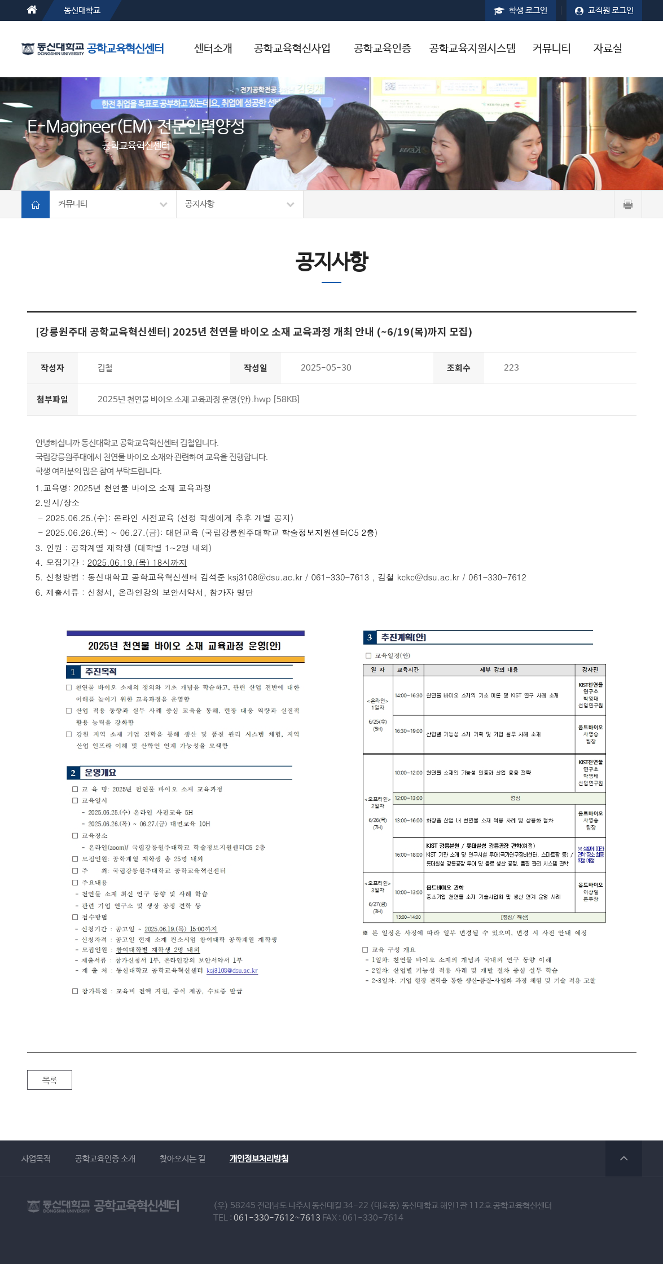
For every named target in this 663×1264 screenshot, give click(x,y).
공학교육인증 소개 (105, 1159)
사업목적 (36, 1159)
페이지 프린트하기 (628, 204)
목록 (49, 1080)
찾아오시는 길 (182, 1159)
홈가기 (35, 204)
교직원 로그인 (604, 10)
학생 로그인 (520, 10)
